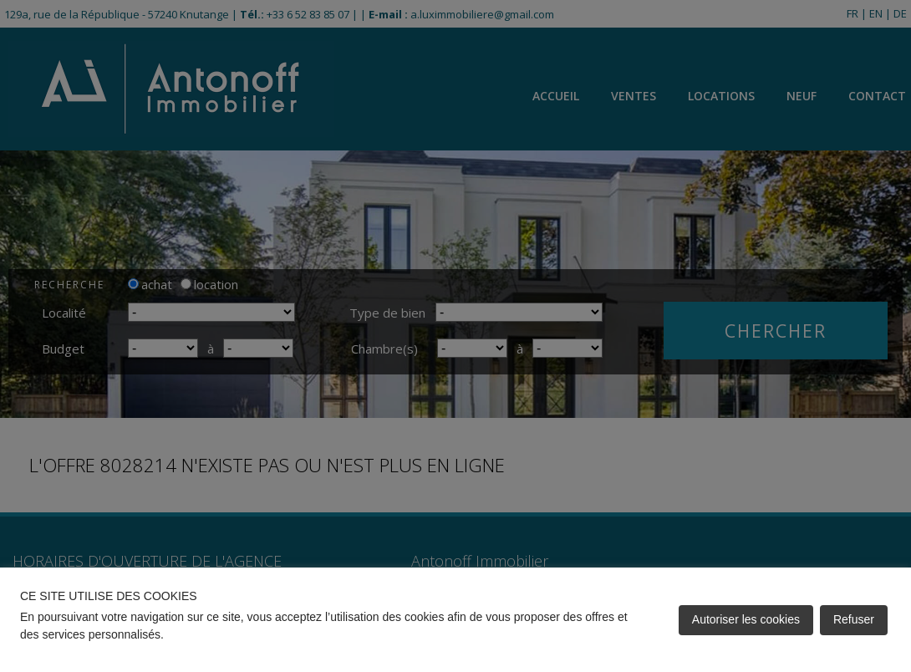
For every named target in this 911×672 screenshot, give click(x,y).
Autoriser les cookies (746, 619)
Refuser (853, 619)
